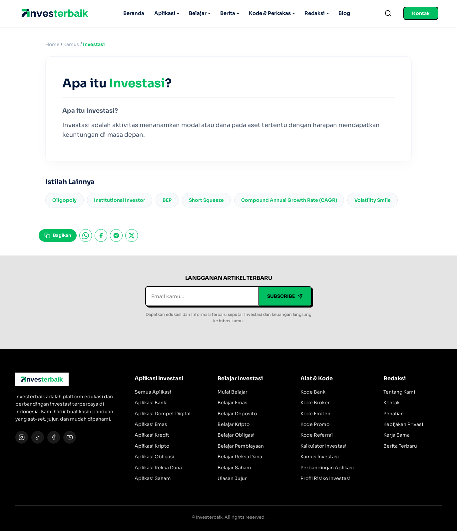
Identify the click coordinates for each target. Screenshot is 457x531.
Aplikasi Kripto (152, 446)
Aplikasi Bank (150, 403)
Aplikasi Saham (153, 478)
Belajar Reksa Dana (240, 457)
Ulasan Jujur (232, 478)
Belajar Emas (232, 403)
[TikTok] (37, 437)
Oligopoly (64, 200)
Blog (344, 13)
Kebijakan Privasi (403, 424)
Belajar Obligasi (236, 435)
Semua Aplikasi (153, 392)
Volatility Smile (372, 200)
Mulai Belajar (232, 392)
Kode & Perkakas (270, 13)
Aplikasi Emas (151, 424)
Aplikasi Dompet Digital (163, 414)
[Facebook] (53, 437)
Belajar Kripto (233, 424)
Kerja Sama (396, 435)
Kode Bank (312, 392)
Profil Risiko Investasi (325, 478)
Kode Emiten (315, 414)
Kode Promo (314, 424)
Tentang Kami (399, 392)
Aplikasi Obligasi (154, 457)
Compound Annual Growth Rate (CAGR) (289, 200)
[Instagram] (21, 437)
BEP (167, 200)
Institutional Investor (119, 200)
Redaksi (314, 13)
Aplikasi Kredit (152, 435)
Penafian (393, 414)
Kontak (421, 13)
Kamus (71, 44)
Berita (227, 13)
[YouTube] (69, 437)
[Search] (388, 13)
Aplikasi (164, 13)
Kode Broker (315, 403)
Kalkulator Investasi (323, 446)
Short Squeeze (206, 200)
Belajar (198, 13)
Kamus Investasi (319, 457)
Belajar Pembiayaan (241, 446)
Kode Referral (316, 435)
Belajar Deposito (237, 414)
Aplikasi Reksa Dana (158, 468)
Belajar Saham (234, 468)
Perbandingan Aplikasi (327, 468)
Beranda (133, 13)
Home (52, 44)
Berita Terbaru (400, 446)
